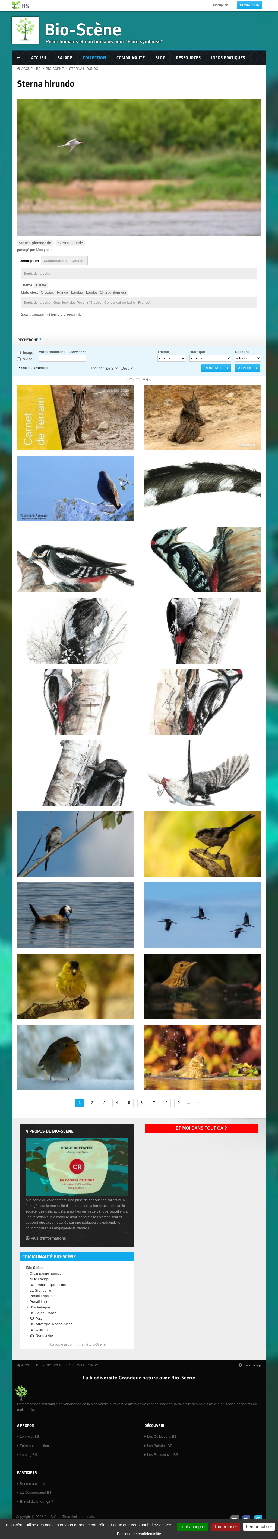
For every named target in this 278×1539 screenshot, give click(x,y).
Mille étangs (39, 1279)
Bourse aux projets (34, 1484)
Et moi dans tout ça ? (201, 1128)
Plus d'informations (48, 1238)
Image (28, 353)
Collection (94, 57)
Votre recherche (52, 352)
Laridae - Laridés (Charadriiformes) (98, 292)
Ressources (188, 57)
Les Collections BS (162, 1436)
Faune (41, 285)
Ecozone (242, 352)
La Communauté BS (36, 1493)
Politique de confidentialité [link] (139, 1534)
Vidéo (28, 359)
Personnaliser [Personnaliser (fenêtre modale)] (259, 1526)
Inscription (220, 5)
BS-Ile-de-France (43, 1313)
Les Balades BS (159, 1446)
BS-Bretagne (40, 1307)
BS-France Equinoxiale (48, 1285)
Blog (160, 57)
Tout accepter (193, 1526)
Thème (163, 352)
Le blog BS (28, 1455)
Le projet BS (29, 1436)
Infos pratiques (228, 57)
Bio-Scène (82, 28)
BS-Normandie (41, 1335)
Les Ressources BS (162, 1455)
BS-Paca (37, 1319)
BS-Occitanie (40, 1330)
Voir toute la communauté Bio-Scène (77, 1344)
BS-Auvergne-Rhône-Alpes (51, 1324)
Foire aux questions (35, 1446)
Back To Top (252, 1365)
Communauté (130, 57)
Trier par (97, 368)
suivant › (198, 1103)
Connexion (250, 5)
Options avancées (35, 368)
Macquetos (44, 250)
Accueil (39, 57)
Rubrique (197, 352)
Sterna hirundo (83, 69)
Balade (64, 57)
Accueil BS (30, 69)
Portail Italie (39, 1302)
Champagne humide (46, 1273)
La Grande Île (40, 1290)
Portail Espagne (42, 1296)
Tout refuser (225, 1526)
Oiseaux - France (54, 292)
